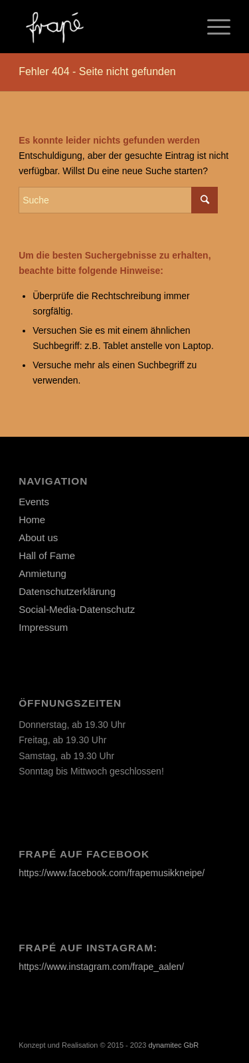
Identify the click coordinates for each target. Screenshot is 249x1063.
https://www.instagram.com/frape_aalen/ (101, 966)
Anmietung (42, 573)
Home (32, 519)
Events (34, 501)
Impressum (43, 627)
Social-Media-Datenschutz (77, 609)
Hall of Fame (47, 555)
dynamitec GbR (173, 1045)
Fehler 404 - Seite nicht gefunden (97, 71)
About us (38, 537)
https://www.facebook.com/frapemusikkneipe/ (112, 873)
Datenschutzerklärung (67, 591)
